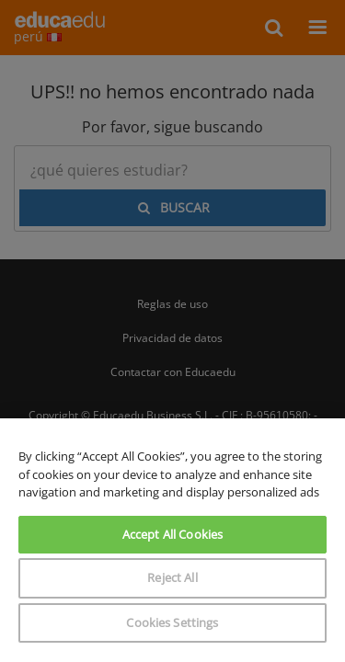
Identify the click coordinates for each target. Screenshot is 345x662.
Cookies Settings (172, 622)
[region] (172, 540)
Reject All (172, 577)
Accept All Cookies (172, 534)
